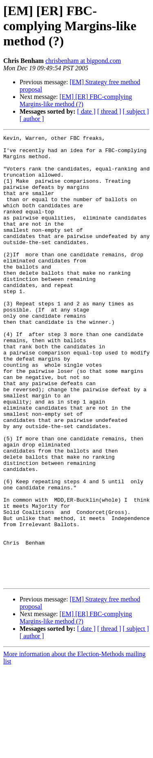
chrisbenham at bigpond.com (83, 60)
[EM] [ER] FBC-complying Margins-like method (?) (76, 100)
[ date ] (86, 111)
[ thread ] (109, 111)
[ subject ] (136, 111)
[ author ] (32, 118)
